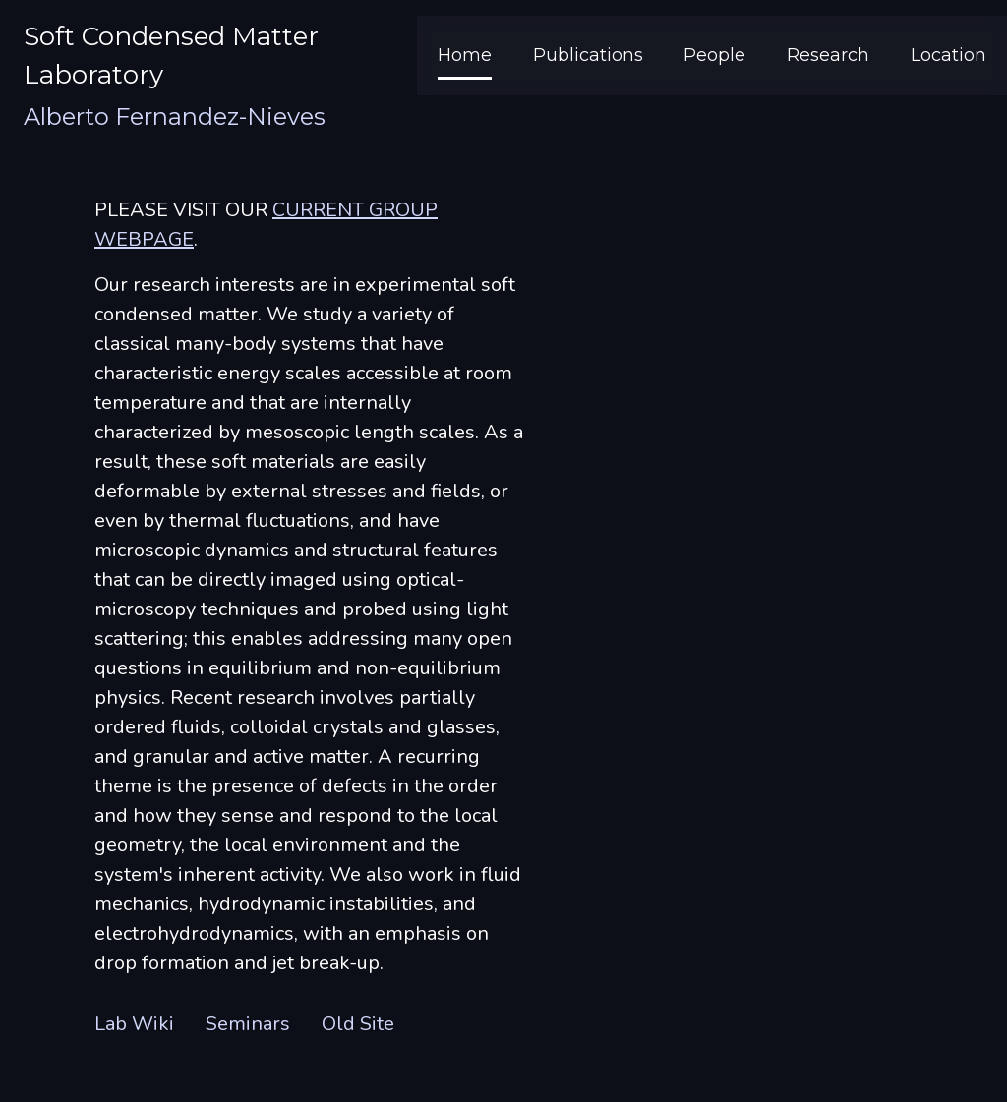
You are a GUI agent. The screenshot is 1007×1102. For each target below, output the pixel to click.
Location (948, 55)
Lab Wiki (134, 1024)
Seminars (248, 1024)
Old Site (358, 1024)
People (714, 55)
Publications (588, 55)
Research (828, 55)
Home (465, 55)
